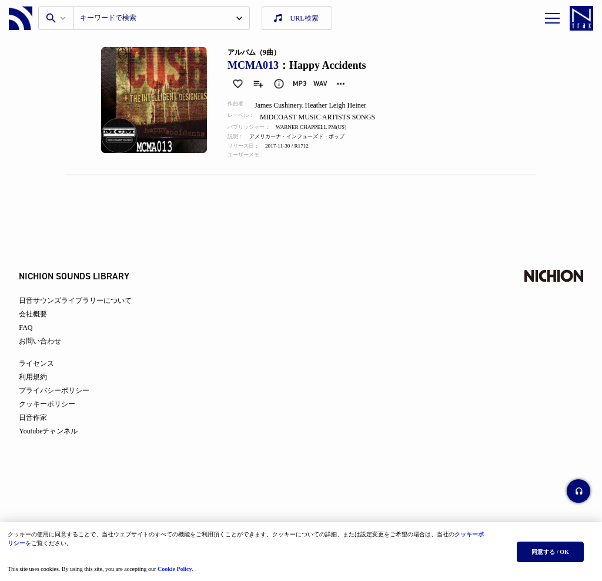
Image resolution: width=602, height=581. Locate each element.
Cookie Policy (179, 565)
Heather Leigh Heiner (343, 105)
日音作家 (43, 430)
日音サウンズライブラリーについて (85, 313)
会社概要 (43, 326)
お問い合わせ (50, 353)
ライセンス (47, 376)
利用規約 (43, 389)
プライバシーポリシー (64, 403)
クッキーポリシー (57, 416)
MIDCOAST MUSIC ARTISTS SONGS (326, 117)
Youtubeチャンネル (58, 443)
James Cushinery (285, 105)
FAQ (36, 340)
